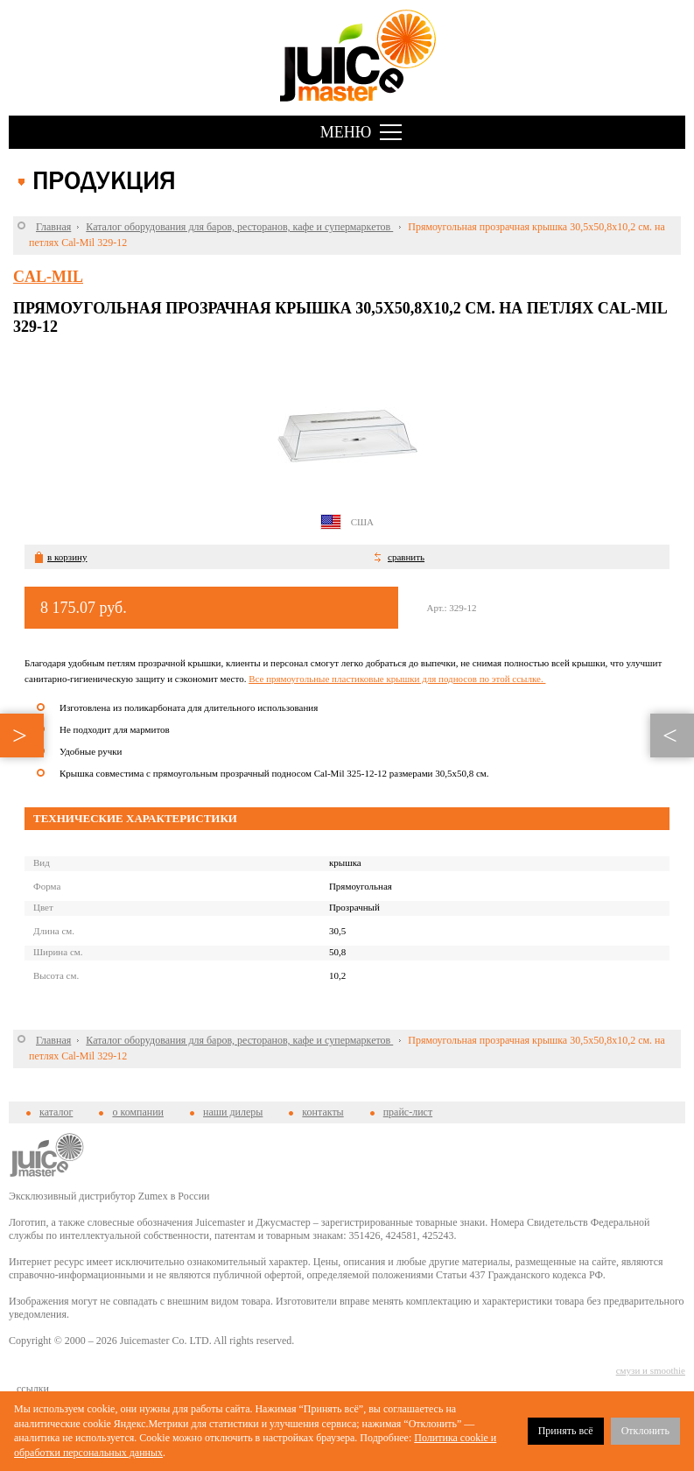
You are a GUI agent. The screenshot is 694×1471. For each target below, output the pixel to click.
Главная (53, 227)
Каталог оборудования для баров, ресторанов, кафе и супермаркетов (239, 227)
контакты (322, 1112)
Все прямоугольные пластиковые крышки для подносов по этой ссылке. (397, 678)
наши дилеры (233, 1112)
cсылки (33, 1389)
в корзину (67, 557)
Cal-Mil (48, 276)
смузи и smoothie (650, 1370)
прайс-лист (407, 1112)
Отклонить (645, 1431)
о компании (138, 1112)
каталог (56, 1112)
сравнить (406, 557)
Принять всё (565, 1431)
